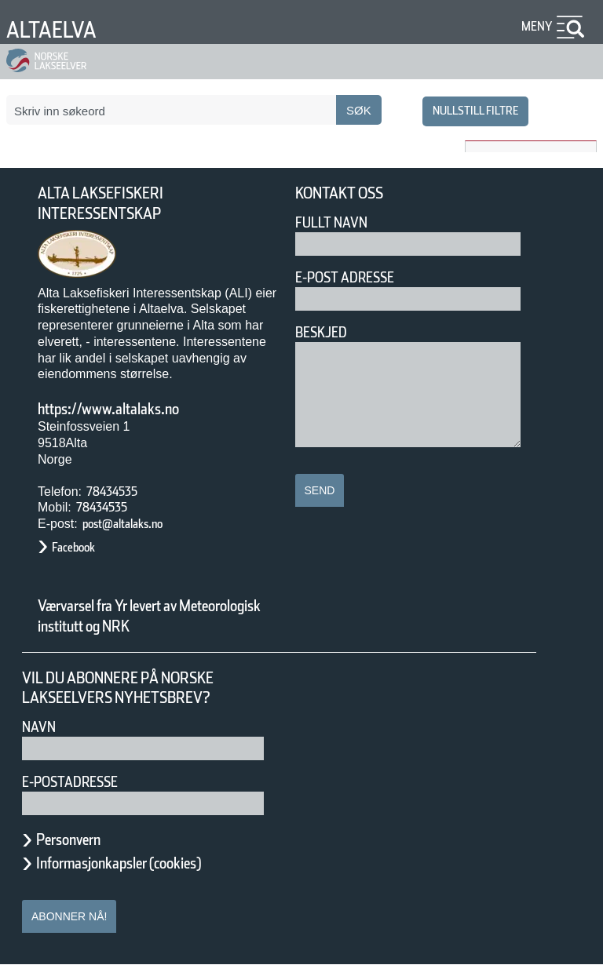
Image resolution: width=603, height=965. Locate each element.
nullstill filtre (466, 111)
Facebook (81, 547)
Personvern (80, 839)
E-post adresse (356, 277)
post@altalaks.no (136, 523)
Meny (535, 26)
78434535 (118, 491)
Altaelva (58, 29)
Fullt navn (337, 222)
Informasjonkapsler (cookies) (149, 863)
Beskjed (325, 332)
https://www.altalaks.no (129, 408)
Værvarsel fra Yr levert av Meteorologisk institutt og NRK (157, 615)
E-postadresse (80, 782)
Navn (41, 727)
